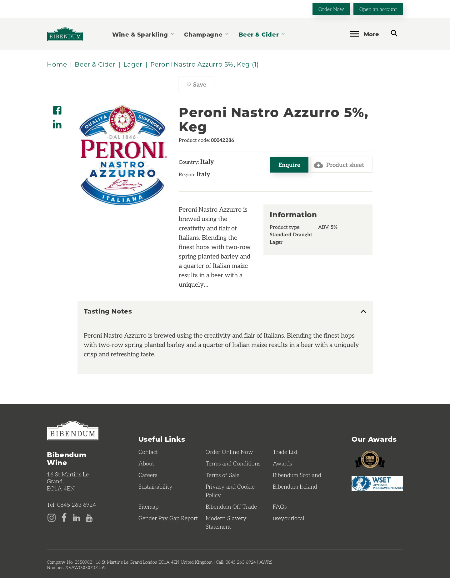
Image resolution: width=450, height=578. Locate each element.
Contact (148, 452)
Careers (147, 475)
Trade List (285, 452)
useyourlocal (288, 518)
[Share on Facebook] (57, 108)
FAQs (280, 506)
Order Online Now (229, 452)
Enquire (289, 164)
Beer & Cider (262, 34)
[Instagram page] (51, 517)
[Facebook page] (64, 517)
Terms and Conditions (233, 463)
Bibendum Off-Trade (231, 506)
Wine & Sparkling (143, 34)
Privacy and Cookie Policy (230, 490)
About (146, 463)
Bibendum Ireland (295, 486)
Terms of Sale (222, 475)
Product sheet (339, 164)
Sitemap (148, 506)
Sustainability (155, 486)
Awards (282, 463)
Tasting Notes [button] (108, 311)
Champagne (206, 34)
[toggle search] (394, 34)
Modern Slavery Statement (226, 522)
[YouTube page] (89, 517)
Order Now (331, 9)
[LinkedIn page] (76, 517)
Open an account (378, 9)
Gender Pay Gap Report (168, 518)
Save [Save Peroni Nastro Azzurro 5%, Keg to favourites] (200, 86)
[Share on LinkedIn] (57, 122)
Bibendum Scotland (297, 475)
